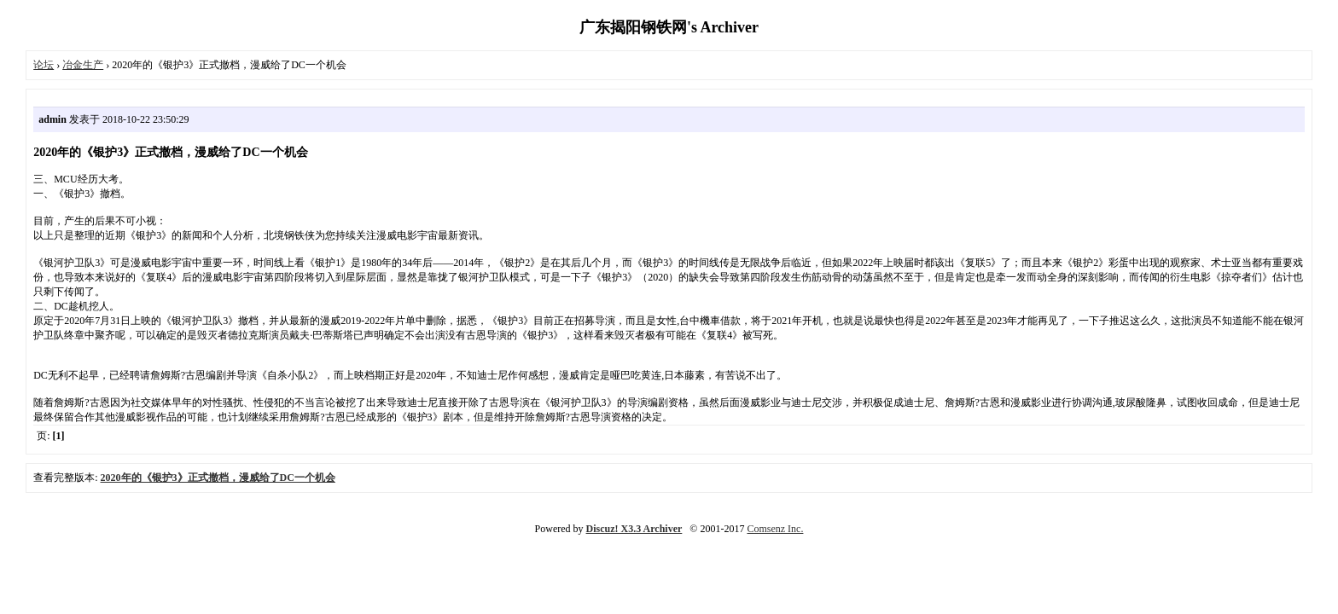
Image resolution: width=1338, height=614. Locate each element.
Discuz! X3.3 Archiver (634, 529)
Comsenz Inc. (775, 529)
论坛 (43, 65)
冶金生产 (82, 65)
